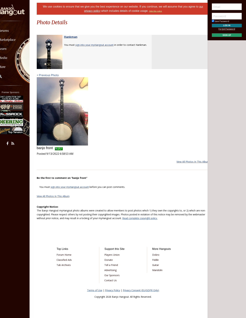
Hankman (75, 37)
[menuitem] (19, 30)
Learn (11, 49)
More (10, 67)
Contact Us (112, 280)
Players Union (113, 254)
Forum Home (67, 254)
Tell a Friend (112, 265)
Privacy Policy (112, 290)
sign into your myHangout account (99, 44)
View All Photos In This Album (188, 161)
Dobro (154, 254)
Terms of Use (94, 290)
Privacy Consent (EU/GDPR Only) (141, 290)
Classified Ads (67, 259)
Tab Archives (67, 265)
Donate (110, 259)
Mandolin (156, 270)
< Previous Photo (52, 75)
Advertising (112, 270)
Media (11, 58)
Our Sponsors (113, 275)
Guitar (154, 265)
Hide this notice (155, 11)
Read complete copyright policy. (157, 218)
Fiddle (154, 259)
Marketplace (15, 40)
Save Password (220, 21)
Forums (12, 31)
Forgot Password (226, 28)
